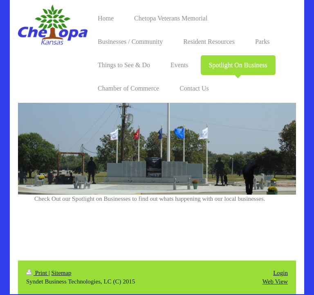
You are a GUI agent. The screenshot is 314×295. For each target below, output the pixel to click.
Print (37, 273)
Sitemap (61, 273)
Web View (275, 281)
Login (280, 273)
